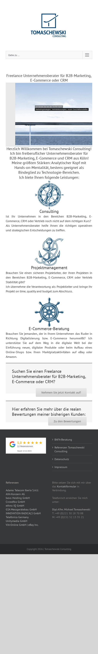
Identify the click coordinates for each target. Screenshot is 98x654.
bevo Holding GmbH (18, 498)
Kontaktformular (66, 486)
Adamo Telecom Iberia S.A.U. (22, 490)
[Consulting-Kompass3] (49, 183)
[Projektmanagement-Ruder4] (49, 300)
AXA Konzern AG (15, 494)
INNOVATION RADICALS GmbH (23, 513)
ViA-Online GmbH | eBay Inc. (22, 525)
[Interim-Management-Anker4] (49, 240)
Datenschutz (61, 459)
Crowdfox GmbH (15, 502)
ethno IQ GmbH (15, 505)
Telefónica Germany (17, 517)
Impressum (60, 467)
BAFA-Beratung (63, 439)
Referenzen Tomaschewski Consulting (69, 449)
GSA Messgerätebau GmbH (21, 509)
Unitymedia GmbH (16, 521)
